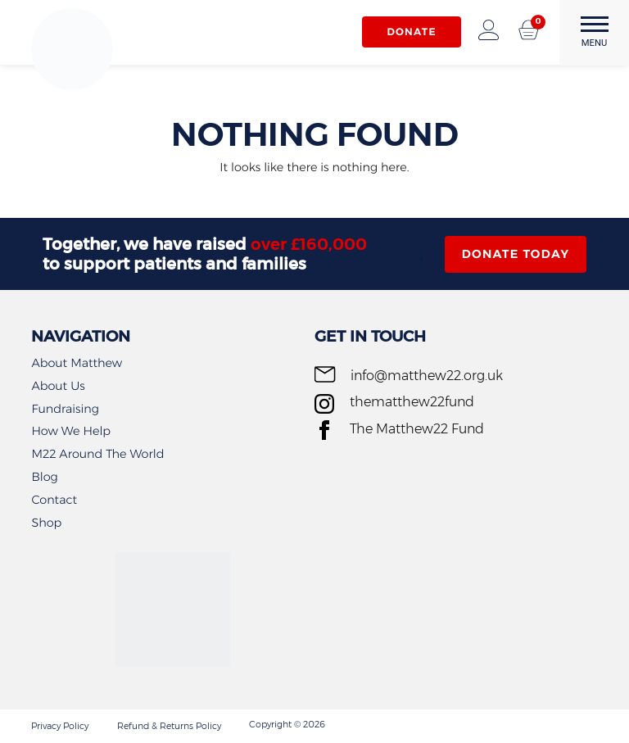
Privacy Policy (59, 726)
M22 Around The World (97, 453)
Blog (44, 476)
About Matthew (76, 363)
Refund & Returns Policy (169, 726)
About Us (57, 385)
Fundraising (64, 408)
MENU (595, 32)
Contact (54, 499)
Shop (46, 522)
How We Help (71, 431)
